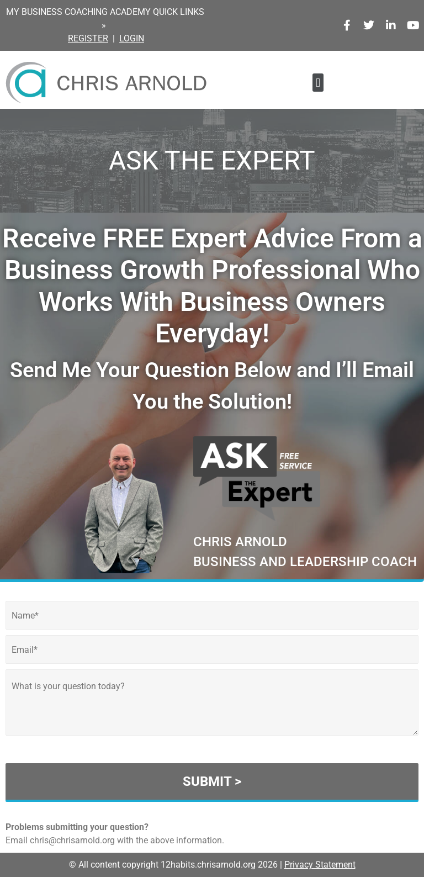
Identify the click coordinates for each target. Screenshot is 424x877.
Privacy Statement (320, 864)
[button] (317, 82)
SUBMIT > (212, 781)
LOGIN (131, 38)
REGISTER (88, 38)
